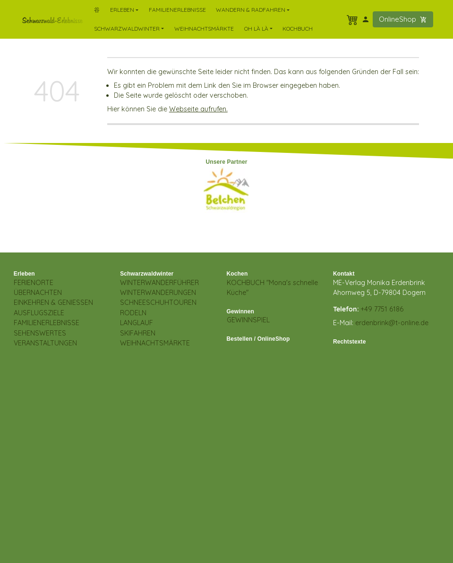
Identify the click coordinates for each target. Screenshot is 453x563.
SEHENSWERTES (40, 333)
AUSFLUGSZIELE (39, 313)
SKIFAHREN (137, 333)
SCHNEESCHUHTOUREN (158, 302)
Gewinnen (241, 311)
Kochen (237, 273)
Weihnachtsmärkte (204, 28)
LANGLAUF (136, 323)
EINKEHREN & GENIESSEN (53, 302)
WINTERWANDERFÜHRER (159, 282)
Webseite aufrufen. (198, 109)
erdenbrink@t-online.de (391, 323)
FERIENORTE (33, 282)
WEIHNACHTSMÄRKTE (155, 343)
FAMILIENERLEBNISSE (46, 323)
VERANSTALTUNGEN (45, 343)
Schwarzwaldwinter (146, 273)
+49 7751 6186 (382, 309)
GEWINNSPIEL (248, 320)
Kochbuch (297, 28)
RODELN (133, 313)
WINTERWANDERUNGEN (158, 292)
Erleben (24, 273)
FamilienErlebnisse (177, 9)
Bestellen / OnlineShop (258, 339)
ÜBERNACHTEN (38, 292)
